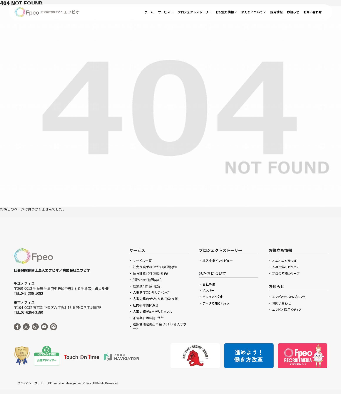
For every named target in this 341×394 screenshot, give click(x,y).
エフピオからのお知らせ (288, 296)
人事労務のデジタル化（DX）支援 (155, 298)
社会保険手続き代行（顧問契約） (155, 266)
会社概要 (208, 284)
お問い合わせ (281, 303)
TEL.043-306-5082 (28, 293)
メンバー (208, 290)
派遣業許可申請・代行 (148, 317)
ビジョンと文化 (212, 296)
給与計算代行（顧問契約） (151, 273)
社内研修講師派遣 (146, 305)
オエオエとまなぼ (284, 260)
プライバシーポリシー (31, 383)
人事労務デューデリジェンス (152, 311)
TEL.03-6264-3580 (28, 312)
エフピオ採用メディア (287, 309)
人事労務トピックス (285, 266)
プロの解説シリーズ (285, 273)
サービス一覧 (142, 260)
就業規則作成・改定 (146, 286)
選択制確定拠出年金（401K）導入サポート (159, 326)
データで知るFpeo (215, 303)
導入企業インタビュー (217, 260)
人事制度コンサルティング (151, 292)
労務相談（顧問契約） (147, 279)
